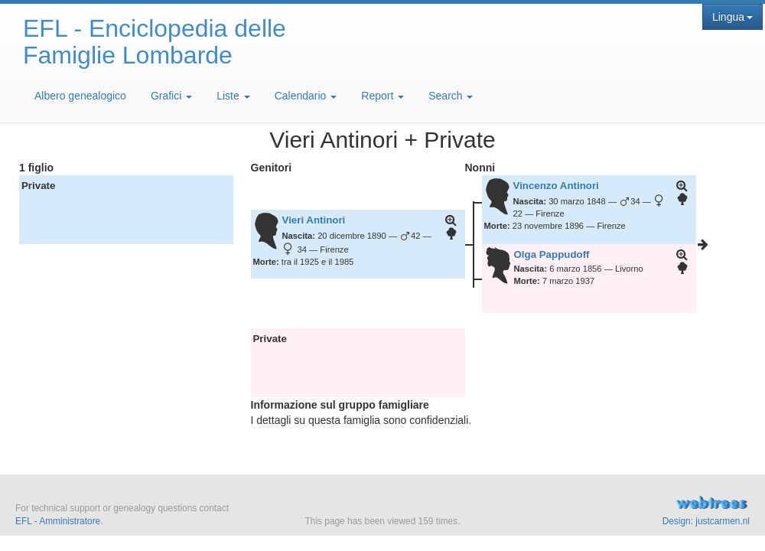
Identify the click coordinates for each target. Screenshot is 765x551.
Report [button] (382, 96)
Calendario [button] (306, 96)
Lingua (732, 17)
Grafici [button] (171, 96)
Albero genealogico (80, 96)
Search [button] (450, 96)
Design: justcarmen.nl (706, 521)
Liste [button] (232, 96)
